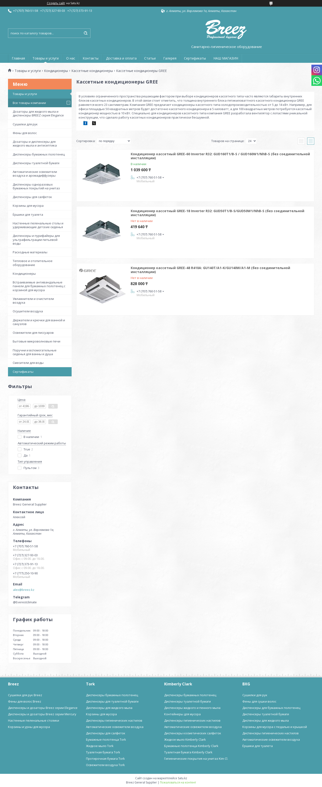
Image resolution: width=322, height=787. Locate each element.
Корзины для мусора (28, 205)
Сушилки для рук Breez (25, 695)
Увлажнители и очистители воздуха (33, 301)
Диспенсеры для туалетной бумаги (112, 701)
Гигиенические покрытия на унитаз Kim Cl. (196, 758)
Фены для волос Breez (24, 701)
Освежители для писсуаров (33, 332)
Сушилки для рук (25, 124)
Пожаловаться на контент (178, 782)
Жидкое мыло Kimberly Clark (185, 739)
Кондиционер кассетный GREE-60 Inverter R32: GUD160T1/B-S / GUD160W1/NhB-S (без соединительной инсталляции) (220, 156)
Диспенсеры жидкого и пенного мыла (192, 708)
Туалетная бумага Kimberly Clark (188, 752)
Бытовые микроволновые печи (36, 341)
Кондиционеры (56, 71)
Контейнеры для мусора (182, 714)
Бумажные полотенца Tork (106, 739)
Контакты (90, 58)
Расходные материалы (30, 252)
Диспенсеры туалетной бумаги (36, 163)
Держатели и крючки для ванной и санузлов (39, 322)
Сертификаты (195, 58)
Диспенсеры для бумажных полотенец (271, 708)
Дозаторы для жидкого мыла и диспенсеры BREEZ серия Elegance (38, 113)
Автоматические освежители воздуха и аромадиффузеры (35, 174)
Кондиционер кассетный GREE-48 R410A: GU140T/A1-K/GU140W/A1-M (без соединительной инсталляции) (210, 270)
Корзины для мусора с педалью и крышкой (274, 727)
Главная (18, 58)
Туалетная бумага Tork (103, 752)
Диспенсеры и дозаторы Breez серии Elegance (42, 708)
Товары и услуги (46, 58)
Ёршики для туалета (28, 214)
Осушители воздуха (28, 311)
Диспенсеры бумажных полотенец (39, 154)
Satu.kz (182, 778)
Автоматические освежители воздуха (114, 727)
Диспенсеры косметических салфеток (192, 733)
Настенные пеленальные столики (33, 720)
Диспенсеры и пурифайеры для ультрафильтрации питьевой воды (36, 240)
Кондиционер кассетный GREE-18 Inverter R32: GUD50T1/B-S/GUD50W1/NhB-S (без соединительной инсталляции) (217, 213)
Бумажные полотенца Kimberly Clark (191, 746)
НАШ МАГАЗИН (225, 58)
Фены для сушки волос (259, 701)
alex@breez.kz (23, 590)
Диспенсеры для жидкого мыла (109, 708)
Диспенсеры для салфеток (32, 197)
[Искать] (85, 33)
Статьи (150, 58)
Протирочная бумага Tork (105, 758)
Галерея (169, 58)
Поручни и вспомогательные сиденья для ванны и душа (35, 352)
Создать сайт (56, 3)
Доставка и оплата (121, 58)
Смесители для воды (28, 363)
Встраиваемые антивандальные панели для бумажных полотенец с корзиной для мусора (39, 286)
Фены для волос (25, 133)
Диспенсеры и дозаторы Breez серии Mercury (42, 714)
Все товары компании (29, 103)
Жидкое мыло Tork (100, 746)
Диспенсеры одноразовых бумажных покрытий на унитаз (36, 186)
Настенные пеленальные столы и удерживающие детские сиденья (38, 225)
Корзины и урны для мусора (29, 727)
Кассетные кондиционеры (92, 71)
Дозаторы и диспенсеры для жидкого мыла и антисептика (35, 143)
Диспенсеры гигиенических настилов (114, 720)
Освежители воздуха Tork (105, 765)
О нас (70, 58)
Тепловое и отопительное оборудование (33, 263)
